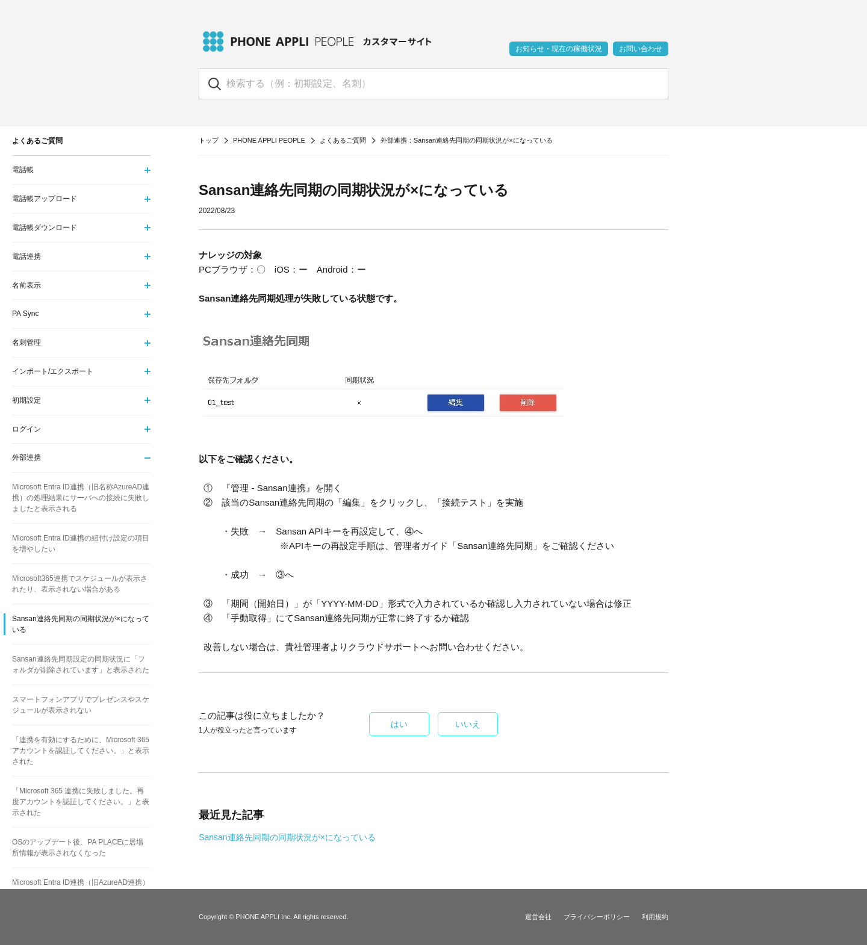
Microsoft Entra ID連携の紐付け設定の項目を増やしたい (80, 543)
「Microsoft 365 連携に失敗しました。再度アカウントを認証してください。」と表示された (80, 802)
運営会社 (538, 916)
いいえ (467, 724)
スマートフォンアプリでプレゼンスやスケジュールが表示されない (80, 704)
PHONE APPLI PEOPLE (269, 140)
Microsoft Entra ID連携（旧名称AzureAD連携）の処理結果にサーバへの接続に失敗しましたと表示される (80, 498)
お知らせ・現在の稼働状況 (558, 49)
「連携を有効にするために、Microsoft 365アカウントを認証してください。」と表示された (80, 751)
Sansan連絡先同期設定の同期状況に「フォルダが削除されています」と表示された (80, 664)
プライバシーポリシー (597, 916)
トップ (209, 140)
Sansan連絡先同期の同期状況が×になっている (287, 837)
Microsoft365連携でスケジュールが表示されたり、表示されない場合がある (80, 583)
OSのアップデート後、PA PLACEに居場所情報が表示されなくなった (77, 847)
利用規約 (655, 916)
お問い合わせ (640, 49)
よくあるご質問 (343, 140)
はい (399, 724)
